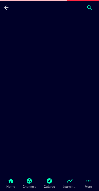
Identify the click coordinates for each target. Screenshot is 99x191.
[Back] (6, 7)
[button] (10, 183)
